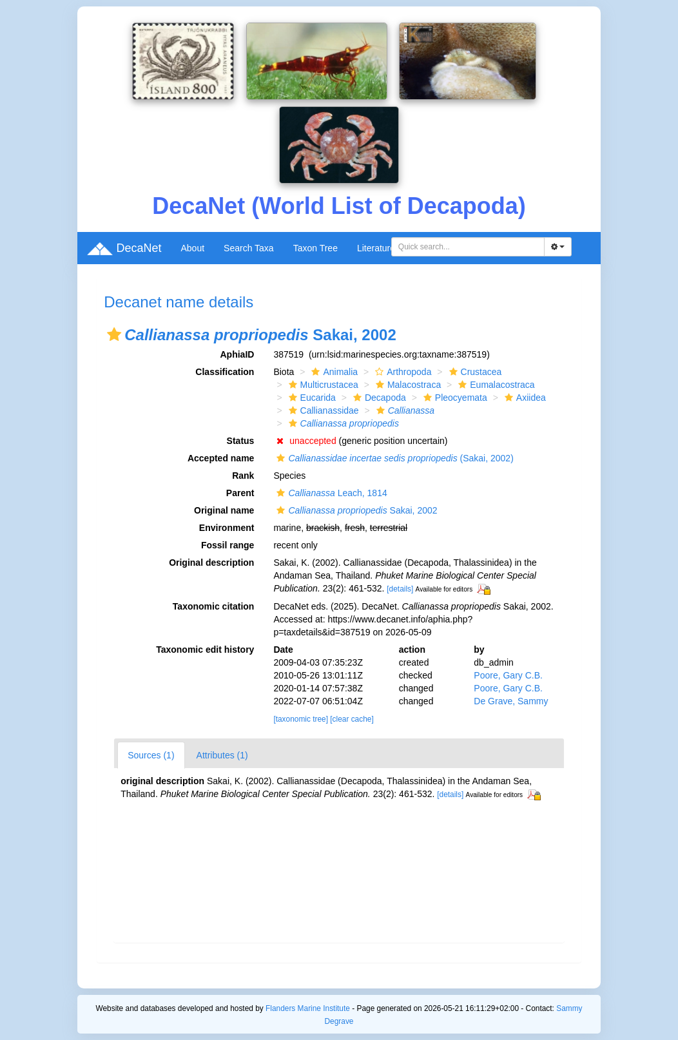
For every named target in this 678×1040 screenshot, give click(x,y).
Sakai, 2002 (355, 510)
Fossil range (227, 545)
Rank (243, 475)
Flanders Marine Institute (308, 1008)
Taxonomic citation (214, 606)
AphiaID (237, 354)
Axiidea (523, 397)
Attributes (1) (222, 755)
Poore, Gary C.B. (508, 675)
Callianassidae (322, 410)
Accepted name (221, 458)
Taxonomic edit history (205, 649)
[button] (114, 334)
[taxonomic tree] (300, 719)
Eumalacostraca (494, 385)
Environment (227, 528)
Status (241, 441)
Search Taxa (249, 248)
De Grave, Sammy (511, 701)
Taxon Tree (315, 248)
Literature (376, 248)
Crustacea (474, 372)
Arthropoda (401, 372)
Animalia (333, 372)
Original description (211, 562)
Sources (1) (151, 755)
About (192, 248)
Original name (224, 510)
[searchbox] (470, 247)
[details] (400, 588)
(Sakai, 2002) (393, 458)
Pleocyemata (453, 397)
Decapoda (378, 397)
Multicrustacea (322, 385)
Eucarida (311, 397)
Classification (224, 372)
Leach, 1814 (330, 493)
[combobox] (468, 246)
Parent (240, 493)
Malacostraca (407, 385)
